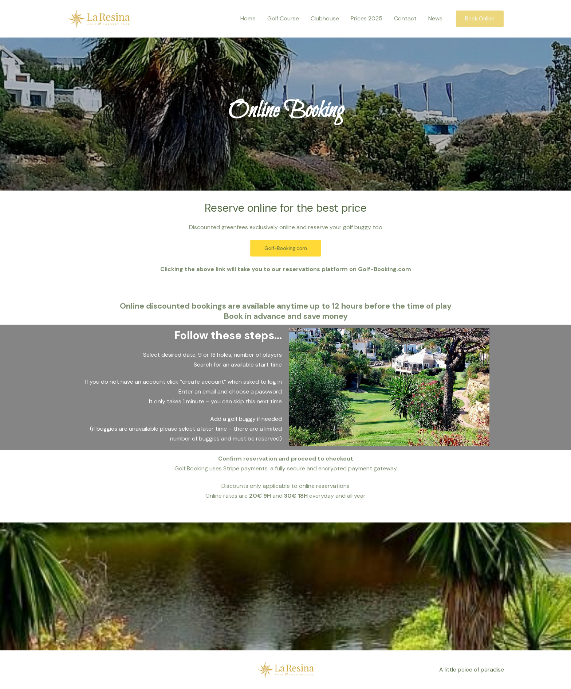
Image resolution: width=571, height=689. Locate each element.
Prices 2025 (366, 18)
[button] (480, 18)
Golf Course (283, 18)
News (435, 18)
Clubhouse (325, 18)
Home (248, 18)
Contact (405, 18)
